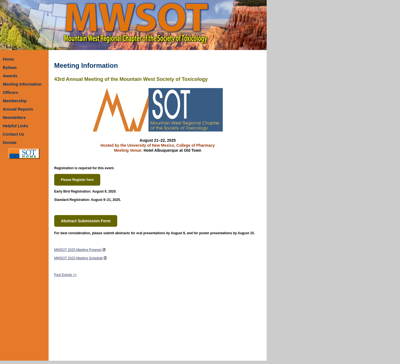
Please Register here (77, 180)
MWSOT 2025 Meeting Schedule (78, 258)
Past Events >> (65, 275)
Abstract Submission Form (86, 221)
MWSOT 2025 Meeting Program (78, 250)
